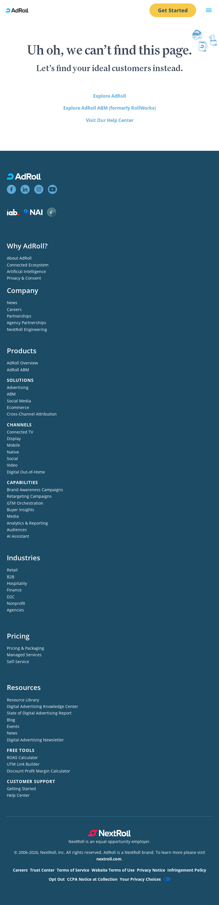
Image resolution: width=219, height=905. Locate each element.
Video (12, 465)
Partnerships (19, 316)
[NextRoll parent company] (109, 835)
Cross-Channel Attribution (32, 414)
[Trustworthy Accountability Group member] (51, 215)
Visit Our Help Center (109, 120)
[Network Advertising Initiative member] (33, 213)
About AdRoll (19, 258)
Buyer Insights (20, 509)
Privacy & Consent (24, 278)
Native (13, 452)
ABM (11, 394)
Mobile (13, 445)
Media (13, 516)
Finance (14, 590)
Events (13, 726)
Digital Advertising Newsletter (35, 740)
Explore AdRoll (109, 96)
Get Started (173, 10)
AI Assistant (18, 536)
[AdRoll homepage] (19, 10)
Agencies (15, 610)
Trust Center (42, 870)
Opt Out (57, 879)
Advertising (18, 387)
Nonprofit (16, 603)
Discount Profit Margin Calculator (38, 771)
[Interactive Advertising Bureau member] (13, 213)
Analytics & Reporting (27, 523)
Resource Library (23, 700)
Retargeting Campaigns (29, 496)
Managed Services (24, 654)
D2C (11, 596)
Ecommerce (18, 407)
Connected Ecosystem (27, 265)
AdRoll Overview (22, 363)
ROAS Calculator (22, 757)
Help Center (18, 795)
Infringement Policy (186, 870)
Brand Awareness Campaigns (35, 489)
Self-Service (18, 661)
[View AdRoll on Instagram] (38, 189)
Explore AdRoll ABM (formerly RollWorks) (109, 108)
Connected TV (20, 432)
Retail (12, 570)
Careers (14, 309)
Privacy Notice (151, 870)
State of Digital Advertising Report (39, 713)
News (12, 302)
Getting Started (21, 788)
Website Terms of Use (113, 870)
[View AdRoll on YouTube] (52, 189)
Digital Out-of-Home (26, 472)
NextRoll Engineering (27, 329)
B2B (10, 576)
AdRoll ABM (18, 369)
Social (12, 458)
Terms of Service (73, 870)
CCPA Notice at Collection (92, 879)
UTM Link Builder (23, 764)
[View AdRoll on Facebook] (11, 189)
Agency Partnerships (26, 322)
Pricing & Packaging (25, 648)
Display (14, 438)
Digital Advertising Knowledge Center (42, 706)
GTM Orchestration (25, 503)
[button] (208, 10)
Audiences (17, 529)
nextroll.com (108, 859)
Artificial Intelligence (26, 271)
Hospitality (17, 583)
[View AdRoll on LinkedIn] (25, 189)
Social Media (19, 401)
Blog (11, 720)
